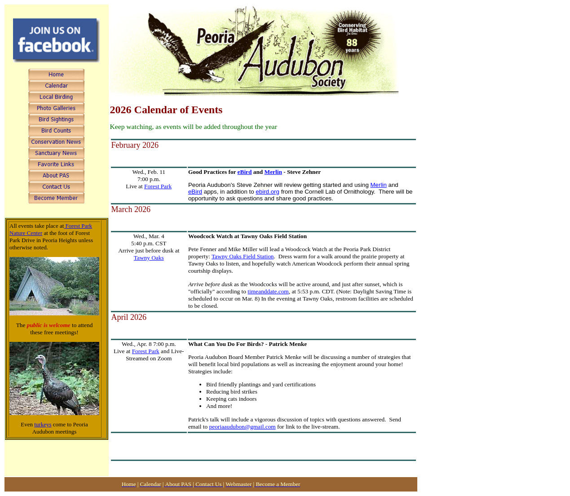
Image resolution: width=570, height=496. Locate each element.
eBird (245, 171)
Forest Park (158, 186)
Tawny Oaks (149, 257)
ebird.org (267, 191)
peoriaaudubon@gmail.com (242, 426)
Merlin (273, 171)
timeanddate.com (267, 291)
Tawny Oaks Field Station (243, 256)
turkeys (42, 424)
